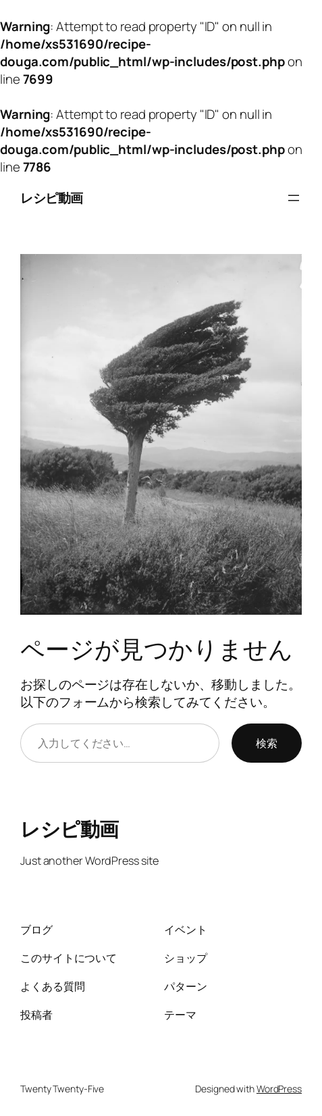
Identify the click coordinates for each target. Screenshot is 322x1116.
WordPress (279, 1088)
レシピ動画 (51, 198)
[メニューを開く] (294, 198)
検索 (266, 743)
